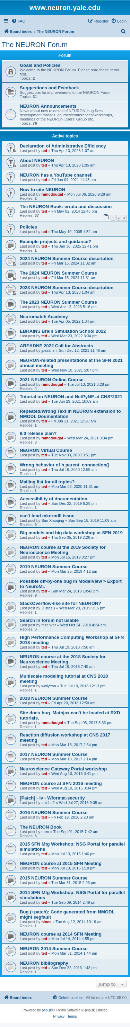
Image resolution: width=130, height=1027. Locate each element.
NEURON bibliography (44, 963)
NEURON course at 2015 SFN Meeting (61, 863)
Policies (28, 227)
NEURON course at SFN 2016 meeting (61, 783)
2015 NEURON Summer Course (54, 878)
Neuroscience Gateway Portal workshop (63, 768)
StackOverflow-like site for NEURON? (60, 603)
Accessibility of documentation (53, 498)
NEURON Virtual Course (46, 450)
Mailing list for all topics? (47, 481)
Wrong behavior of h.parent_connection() (64, 464)
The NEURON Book (41, 827)
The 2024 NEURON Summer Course (58, 273)
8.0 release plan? (38, 433)
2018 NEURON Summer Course (54, 698)
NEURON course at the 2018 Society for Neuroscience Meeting (63, 659)
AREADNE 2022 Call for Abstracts (56, 345)
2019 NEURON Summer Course (54, 566)
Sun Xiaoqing (52, 520)
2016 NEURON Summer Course (54, 812)
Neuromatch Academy (44, 316)
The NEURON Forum (35, 44)
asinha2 (48, 803)
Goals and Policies (40, 65)
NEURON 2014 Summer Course (54, 948)
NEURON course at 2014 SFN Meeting (61, 934)
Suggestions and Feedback (49, 87)
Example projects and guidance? (55, 241)
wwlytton (48, 686)
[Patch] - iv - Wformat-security (52, 798)
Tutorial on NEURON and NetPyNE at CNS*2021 (71, 396)
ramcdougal (52, 194)
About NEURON (37, 160)
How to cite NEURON (42, 189)
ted (44, 151)
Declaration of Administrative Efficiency (63, 146)
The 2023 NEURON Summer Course (58, 302)
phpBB (47, 1010)
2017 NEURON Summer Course (54, 754)
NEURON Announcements (48, 106)
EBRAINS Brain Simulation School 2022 (63, 331)
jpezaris (47, 350)
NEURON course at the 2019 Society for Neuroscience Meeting (63, 550)
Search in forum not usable (49, 620)
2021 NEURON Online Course (52, 379)
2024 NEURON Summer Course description (66, 258)
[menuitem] (18, 21)
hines (46, 922)
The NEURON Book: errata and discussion (66, 206)
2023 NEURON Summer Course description (66, 287)
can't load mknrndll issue (47, 515)
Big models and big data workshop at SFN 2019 (71, 532)
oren (45, 832)
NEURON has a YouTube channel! (56, 175)
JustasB (48, 608)
